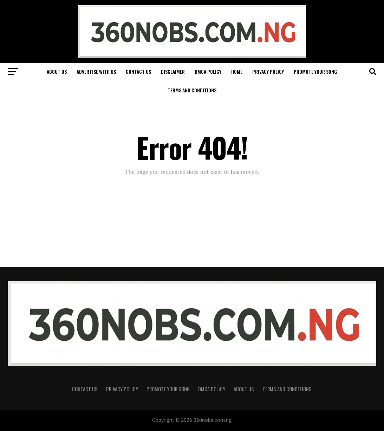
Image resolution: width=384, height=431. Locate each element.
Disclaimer (173, 71)
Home (236, 71)
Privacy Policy (268, 71)
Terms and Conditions (192, 90)
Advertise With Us (96, 71)
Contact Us (138, 71)
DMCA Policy (208, 71)
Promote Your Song (315, 71)
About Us (57, 71)
